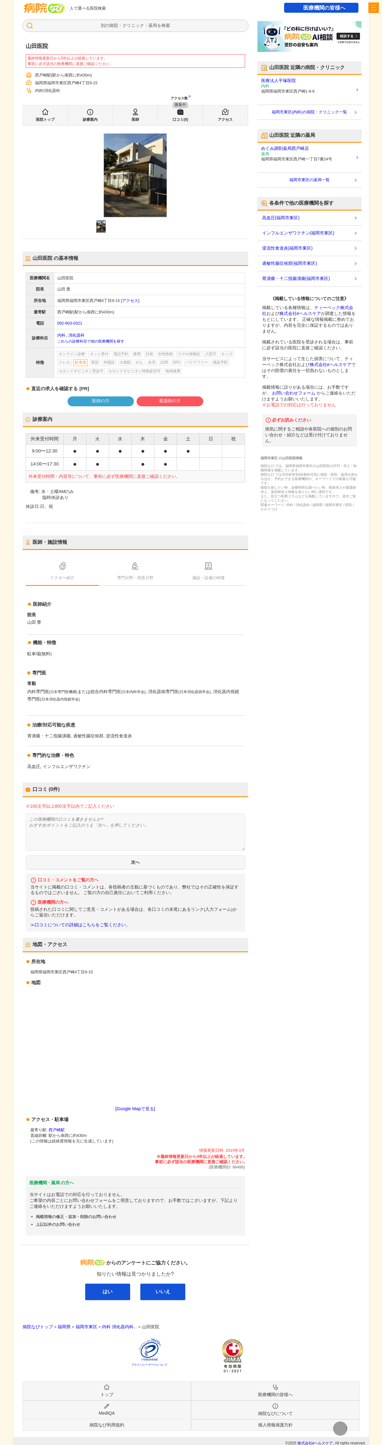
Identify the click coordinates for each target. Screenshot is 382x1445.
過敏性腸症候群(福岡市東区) (289, 263)
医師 (135, 119)
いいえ (163, 1291)
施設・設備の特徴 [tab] (208, 577)
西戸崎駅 (57, 1130)
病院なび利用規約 (107, 1424)
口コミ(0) (180, 119)
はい (107, 1291)
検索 (165, 25)
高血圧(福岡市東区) (281, 217)
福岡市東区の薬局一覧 (309, 179)
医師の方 (100, 400)
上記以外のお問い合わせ (58, 1224)
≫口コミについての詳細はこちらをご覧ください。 (80, 925)
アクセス (225, 119)
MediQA (107, 1413)
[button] (101, 226)
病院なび (44, 8)
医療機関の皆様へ (324, 8)
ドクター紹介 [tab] (62, 577)
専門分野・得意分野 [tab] (135, 577)
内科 (61, 335)
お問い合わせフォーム (294, 393)
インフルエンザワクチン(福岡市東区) (298, 232)
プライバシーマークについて (149, 1364)
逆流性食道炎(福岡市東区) (287, 248)
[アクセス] (130, 300)
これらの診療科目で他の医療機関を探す (90, 341)
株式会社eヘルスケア (300, 313)
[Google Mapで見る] (135, 1108)
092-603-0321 (69, 323)
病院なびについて (275, 1413)
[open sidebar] (373, 7)
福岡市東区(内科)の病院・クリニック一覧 (309, 112)
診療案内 (90, 119)
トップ (106, 1394)
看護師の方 (170, 400)
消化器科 (76, 335)
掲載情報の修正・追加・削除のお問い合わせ (76, 1216)
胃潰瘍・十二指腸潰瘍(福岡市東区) (296, 278)
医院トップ (45, 119)
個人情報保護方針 (275, 1424)
